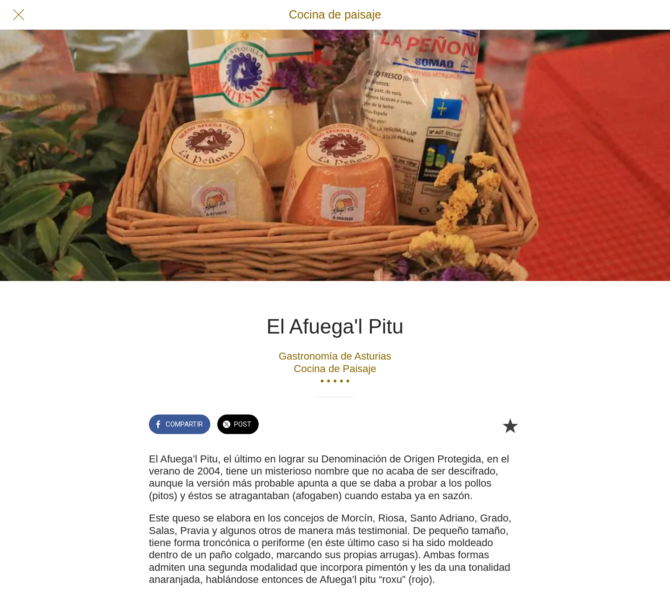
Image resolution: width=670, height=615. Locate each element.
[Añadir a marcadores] (510, 425)
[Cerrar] (18, 14)
